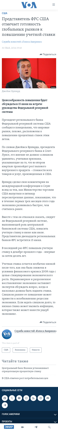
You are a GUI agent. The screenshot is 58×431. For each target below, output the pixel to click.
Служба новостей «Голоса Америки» (22, 42)
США (4, 13)
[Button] (48, 54)
